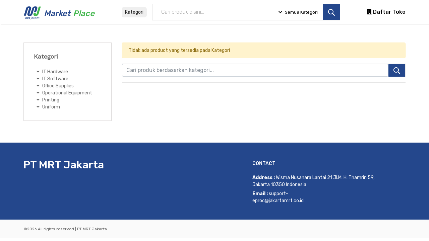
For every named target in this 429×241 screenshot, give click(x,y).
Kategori (134, 12)
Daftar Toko (386, 12)
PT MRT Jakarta (63, 164)
